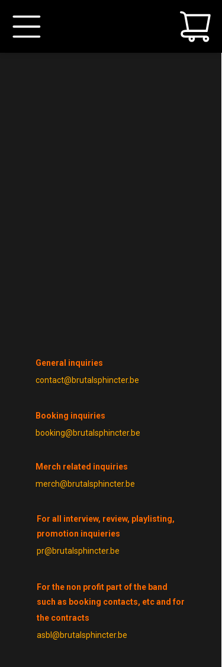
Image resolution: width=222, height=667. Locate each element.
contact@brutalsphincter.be (87, 380)
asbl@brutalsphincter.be (82, 635)
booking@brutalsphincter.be (88, 433)
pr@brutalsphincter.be (78, 551)
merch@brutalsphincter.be (85, 484)
